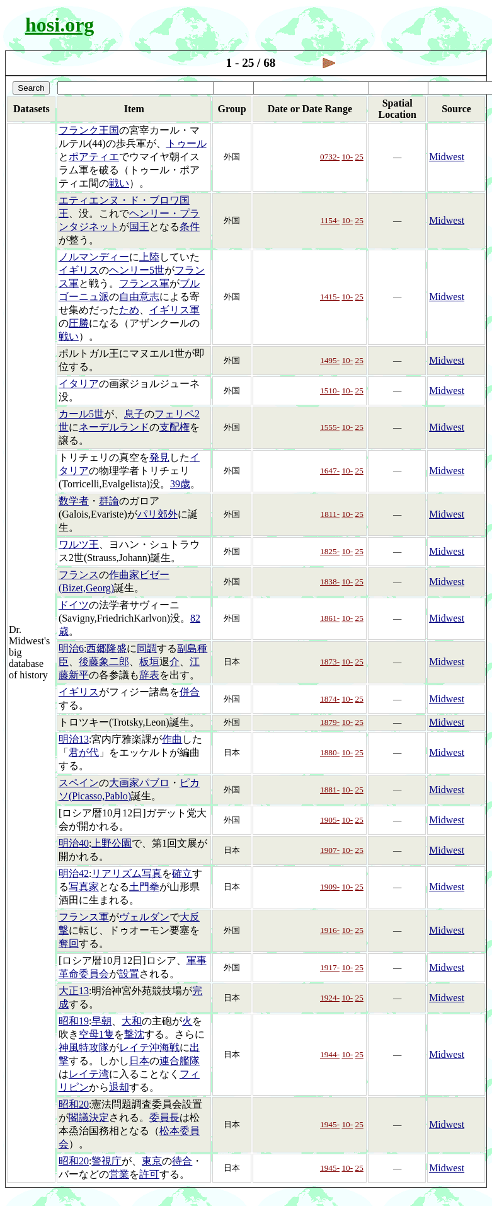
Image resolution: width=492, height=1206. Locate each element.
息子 (134, 414)
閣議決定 (89, 1117)
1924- (330, 997)
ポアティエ (94, 156)
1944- (330, 1054)
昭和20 (74, 1104)
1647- (330, 470)
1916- (330, 930)
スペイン (79, 782)
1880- (330, 752)
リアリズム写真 (126, 873)
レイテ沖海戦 (149, 1047)
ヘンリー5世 (136, 270)
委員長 (164, 1117)
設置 (129, 973)
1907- (330, 850)
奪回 (69, 943)
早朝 (101, 1021)
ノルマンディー (94, 257)
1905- (330, 820)
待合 (182, 1161)
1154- (330, 220)
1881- (330, 789)
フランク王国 (89, 130)
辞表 (149, 675)
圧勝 (79, 323)
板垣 (149, 661)
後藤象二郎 (104, 661)
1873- (330, 661)
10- (347, 156)
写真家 (84, 886)
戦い (119, 183)
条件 (190, 226)
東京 (152, 1161)
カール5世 (81, 414)
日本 (139, 1060)
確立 (182, 873)
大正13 (74, 990)
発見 (159, 457)
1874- (330, 699)
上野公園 (111, 843)
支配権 (174, 427)
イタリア (79, 383)
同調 (147, 648)
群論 (109, 501)
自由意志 (139, 296)
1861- (330, 618)
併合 (190, 692)
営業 (119, 1174)
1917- (330, 967)
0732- (330, 156)
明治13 (74, 739)
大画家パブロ (139, 782)
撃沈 (134, 1034)
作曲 (172, 739)
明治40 (74, 843)
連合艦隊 (179, 1060)
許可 (149, 1174)
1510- (330, 390)
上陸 (149, 257)
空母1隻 (96, 1034)
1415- (330, 296)
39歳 (180, 483)
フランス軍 (144, 283)
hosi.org (59, 24)
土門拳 (144, 886)
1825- (330, 551)
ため (129, 309)
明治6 (71, 648)
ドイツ (74, 605)
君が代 (84, 752)
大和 (132, 1021)
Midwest (446, 156)
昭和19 (74, 1021)
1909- (330, 886)
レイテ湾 (89, 1074)
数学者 (74, 501)
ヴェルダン (144, 917)
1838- (330, 581)
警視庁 (106, 1161)
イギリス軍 (174, 309)
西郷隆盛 (106, 648)
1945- (330, 1124)
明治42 (74, 873)
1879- (330, 722)
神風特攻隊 (84, 1047)
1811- (330, 514)
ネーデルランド (114, 427)
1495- (330, 360)
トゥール (186, 143)
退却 (119, 1087)
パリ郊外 (157, 514)
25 (359, 156)
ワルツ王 (79, 544)
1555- (330, 427)
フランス (79, 574)
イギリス (79, 270)
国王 (139, 226)
